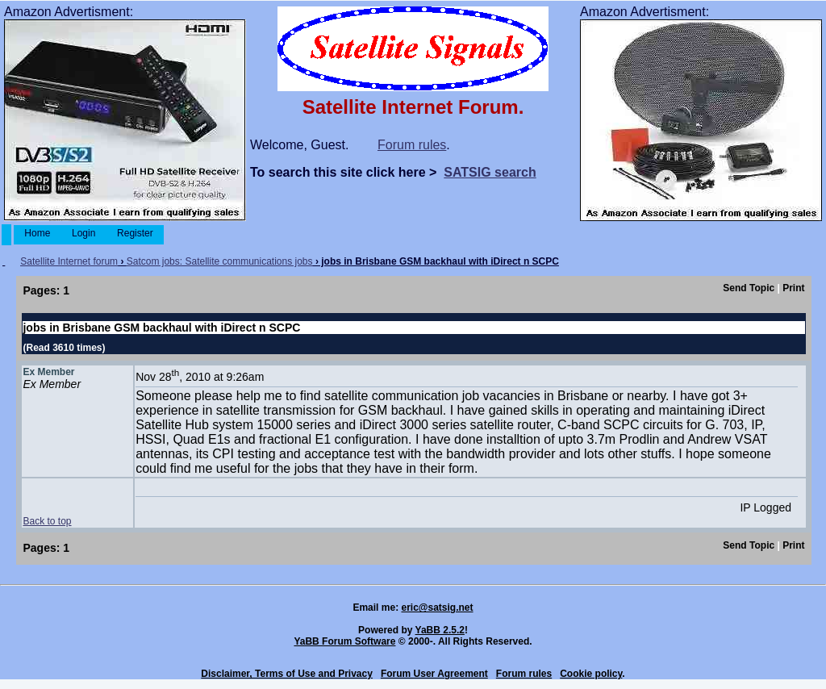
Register (135, 233)
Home (37, 233)
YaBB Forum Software (344, 641)
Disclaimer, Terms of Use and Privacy (287, 673)
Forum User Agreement (434, 673)
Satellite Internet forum (69, 261)
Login (83, 233)
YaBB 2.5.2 (440, 630)
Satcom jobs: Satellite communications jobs (220, 261)
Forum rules (412, 145)
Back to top (47, 521)
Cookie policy (591, 673)
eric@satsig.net (437, 607)
